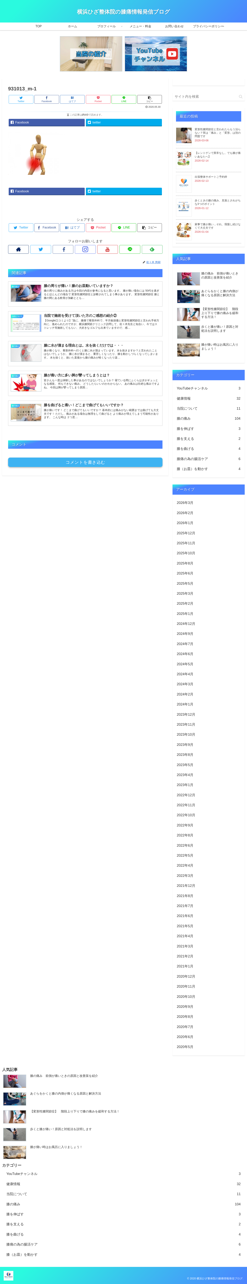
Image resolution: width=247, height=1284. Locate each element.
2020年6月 (185, 1037)
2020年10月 (186, 997)
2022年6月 (185, 845)
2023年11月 (186, 724)
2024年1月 (185, 704)
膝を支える (208, 439)
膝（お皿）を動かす (208, 469)
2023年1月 (185, 785)
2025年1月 (185, 614)
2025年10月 (186, 553)
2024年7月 (185, 644)
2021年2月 (185, 956)
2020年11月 (186, 986)
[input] (209, 97)
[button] (240, 96)
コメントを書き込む (85, 462)
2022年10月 (186, 815)
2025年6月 (185, 573)
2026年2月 (185, 513)
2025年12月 (186, 533)
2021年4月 (185, 936)
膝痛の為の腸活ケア (208, 459)
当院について (208, 408)
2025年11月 (186, 543)
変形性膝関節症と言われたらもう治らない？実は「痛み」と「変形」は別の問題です (218, 133)
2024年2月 (185, 694)
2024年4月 (185, 674)
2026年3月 (185, 503)
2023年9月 (185, 745)
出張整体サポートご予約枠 (211, 176)
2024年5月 (185, 664)
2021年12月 (186, 886)
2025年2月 (185, 603)
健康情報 (208, 398)
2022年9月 (185, 825)
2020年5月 (185, 1047)
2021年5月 (185, 926)
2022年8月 (185, 835)
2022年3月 (185, 876)
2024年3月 (185, 684)
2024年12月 (186, 624)
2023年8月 (185, 755)
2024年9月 (185, 634)
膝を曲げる (208, 449)
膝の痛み (208, 418)
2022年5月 (185, 855)
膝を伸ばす (208, 429)
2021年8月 (185, 896)
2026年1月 (185, 523)
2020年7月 (185, 1027)
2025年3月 (185, 593)
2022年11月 (186, 805)
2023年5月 (185, 765)
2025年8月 (185, 563)
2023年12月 (186, 714)
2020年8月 (185, 1017)
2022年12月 (186, 795)
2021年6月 (185, 916)
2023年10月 (186, 734)
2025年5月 (185, 583)
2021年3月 (185, 946)
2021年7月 (185, 906)
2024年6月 (185, 654)
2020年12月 (186, 976)
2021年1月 (185, 966)
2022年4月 (185, 865)
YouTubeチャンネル (208, 388)
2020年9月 (185, 1007)
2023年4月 (185, 775)
